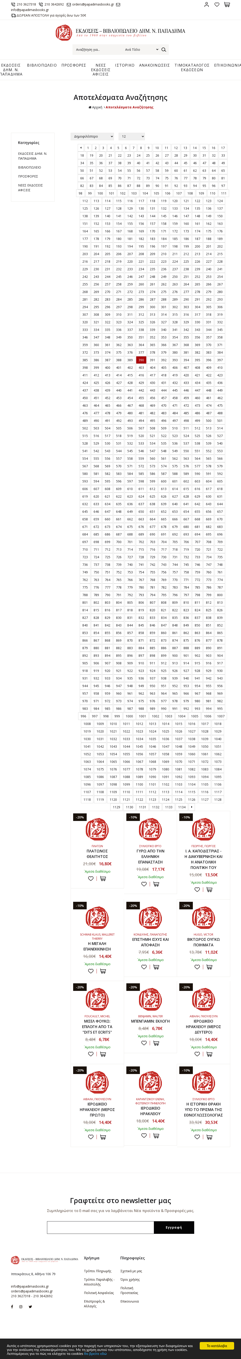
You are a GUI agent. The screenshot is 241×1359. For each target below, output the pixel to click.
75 (167, 178)
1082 (191, 769)
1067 (139, 761)
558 (130, 458)
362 (119, 345)
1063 (87, 761)
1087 (113, 777)
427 (119, 383)
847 (163, 625)
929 (208, 670)
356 (197, 337)
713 (119, 549)
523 (175, 436)
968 (208, 693)
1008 (87, 724)
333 (85, 329)
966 (186, 693)
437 (85, 390)
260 (141, 284)
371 (220, 345)
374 (107, 352)
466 (119, 405)
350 (130, 337)
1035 (152, 739)
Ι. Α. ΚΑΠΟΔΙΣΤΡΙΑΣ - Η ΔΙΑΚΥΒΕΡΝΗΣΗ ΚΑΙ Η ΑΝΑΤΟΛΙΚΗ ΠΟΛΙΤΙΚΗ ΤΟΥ (203, 859)
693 (186, 534)
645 (85, 511)
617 (208, 489)
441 (130, 390)
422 (208, 375)
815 (96, 610)
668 (197, 519)
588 (175, 473)
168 (130, 231)
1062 (218, 754)
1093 (191, 777)
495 (152, 420)
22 (120, 155)
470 (163, 405)
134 (186, 208)
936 (141, 678)
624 (141, 496)
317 (197, 314)
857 (130, 633)
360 (96, 345)
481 (141, 413)
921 (119, 670)
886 (163, 648)
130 (141, 208)
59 (167, 170)
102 (122, 193)
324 (130, 322)
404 (152, 367)
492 (119, 420)
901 (186, 655)
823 (186, 610)
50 (82, 170)
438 (96, 390)
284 (119, 299)
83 (91, 185)
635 (119, 504)
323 (119, 322)
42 (157, 163)
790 (107, 595)
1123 (152, 799)
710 (85, 549)
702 (141, 542)
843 (119, 625)
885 (152, 648)
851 (208, 625)
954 (197, 686)
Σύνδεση (206, 4)
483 (163, 413)
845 (141, 625)
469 (152, 405)
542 (96, 451)
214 (208, 254)
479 (119, 413)
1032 (113, 739)
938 (163, 678)
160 (186, 223)
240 (208, 269)
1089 (139, 777)
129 (130, 208)
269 (96, 292)
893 (96, 655)
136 (208, 208)
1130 (129, 807)
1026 (178, 731)
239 (197, 269)
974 (130, 701)
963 (152, 693)
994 (208, 708)
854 (96, 633)
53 (110, 170)
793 (141, 595)
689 (141, 534)
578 (208, 466)
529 (96, 443)
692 (175, 534)
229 (85, 269)
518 (119, 436)
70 (120, 178)
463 (85, 405)
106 (167, 193)
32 (214, 155)
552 (208, 451)
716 (152, 549)
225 (186, 261)
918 (85, 670)
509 (163, 428)
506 (130, 428)
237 (175, 269)
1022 (126, 731)
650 (141, 511)
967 (197, 693)
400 (107, 367)
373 (96, 352)
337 (130, 329)
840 (85, 625)
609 (119, 489)
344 (208, 329)
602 (186, 481)
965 (175, 693)
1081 (178, 769)
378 (152, 352)
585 (141, 473)
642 (197, 504)
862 (186, 633)
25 (148, 155)
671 (85, 526)
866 (85, 640)
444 (163, 390)
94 (195, 185)
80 (214, 178)
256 (96, 284)
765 (119, 580)
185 (175, 239)
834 (163, 617)
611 (141, 489)
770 (175, 580)
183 (152, 239)
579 (220, 466)
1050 (204, 746)
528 (85, 443)
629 (197, 496)
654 (186, 511)
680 (186, 526)
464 (96, 405)
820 (152, 610)
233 (130, 269)
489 (85, 420)
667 (186, 519)
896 (130, 655)
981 (208, 701)
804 (119, 602)
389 (130, 360)
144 (152, 216)
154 (119, 223)
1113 (165, 792)
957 (85, 693)
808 (163, 602)
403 (141, 367)
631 (220, 496)
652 (163, 511)
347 (96, 337)
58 (157, 170)
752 (119, 572)
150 (220, 216)
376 (130, 352)
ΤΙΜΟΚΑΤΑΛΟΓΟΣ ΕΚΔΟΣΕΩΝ (192, 67)
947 (119, 686)
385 (85, 360)
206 (119, 254)
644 (220, 504)
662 (130, 519)
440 (119, 390)
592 (220, 473)
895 (119, 655)
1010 (113, 724)
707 (197, 542)
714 (130, 549)
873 (163, 640)
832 (141, 617)
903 (208, 655)
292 (208, 299)
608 (107, 489)
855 (107, 633)
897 (141, 655)
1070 (178, 761)
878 (220, 640)
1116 (204, 792)
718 (175, 549)
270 (107, 292)
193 (119, 246)
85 (110, 185)
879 (85, 648)
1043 (113, 746)
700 (119, 542)
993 (197, 708)
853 (85, 633)
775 (85, 587)
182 (141, 239)
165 (96, 231)
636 (130, 504)
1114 (178, 792)
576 (186, 466)
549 (175, 451)
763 (96, 580)
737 (96, 564)
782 (163, 587)
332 (220, 322)
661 (119, 519)
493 (130, 420)
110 (212, 193)
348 (107, 337)
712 (107, 549)
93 (185, 185)
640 (175, 504)
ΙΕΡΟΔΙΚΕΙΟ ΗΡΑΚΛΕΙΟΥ (150, 1111)
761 (220, 572)
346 (85, 337)
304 (197, 307)
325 (141, 322)
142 (130, 216)
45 (185, 163)
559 (141, 458)
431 (163, 383)
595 (107, 481)
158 (163, 223)
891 (220, 648)
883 (130, 648)
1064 (100, 761)
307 (85, 314)
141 (119, 216)
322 (107, 322)
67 (91, 178)
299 (141, 307)
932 (96, 678)
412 (96, 375)
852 (220, 625)
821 (163, 610)
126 (96, 208)
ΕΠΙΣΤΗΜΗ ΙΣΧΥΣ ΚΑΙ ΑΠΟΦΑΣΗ (150, 942)
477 (96, 413)
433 (186, 383)
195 (141, 246)
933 (107, 678)
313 (152, 314)
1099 (126, 784)
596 (119, 481)
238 (186, 269)
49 (223, 163)
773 (208, 580)
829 (107, 617)
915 (197, 663)
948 (130, 686)
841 (96, 625)
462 (220, 398)
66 (82, 178)
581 (96, 473)
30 (195, 155)
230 (96, 269)
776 (96, 587)
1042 (100, 746)
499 (197, 420)
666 (175, 519)
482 (152, 413)
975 (141, 701)
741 (141, 564)
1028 (204, 731)
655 (197, 511)
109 (201, 193)
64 (214, 170)
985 (107, 708)
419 (175, 375)
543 (107, 451)
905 (85, 663)
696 (220, 534)
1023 (139, 731)
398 (85, 367)
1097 (100, 784)
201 (208, 246)
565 (208, 458)
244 (107, 276)
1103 (178, 784)
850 (197, 625)
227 (208, 261)
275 (163, 292)
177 (85, 239)
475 (220, 405)
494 (141, 420)
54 (120, 170)
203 (85, 254)
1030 (87, 739)
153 (107, 223)
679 (175, 526)
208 (141, 254)
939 (175, 678)
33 (223, 155)
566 (220, 458)
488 (220, 413)
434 (197, 383)
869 (119, 640)
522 (163, 436)
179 (107, 239)
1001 (142, 716)
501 (220, 420)
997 (94, 716)
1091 (165, 777)
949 (141, 686)
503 (96, 428)
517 (107, 436)
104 (145, 193)
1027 (191, 731)
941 (197, 678)
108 (190, 193)
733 (197, 557)
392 (163, 360)
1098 (113, 784)
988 (141, 708)
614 (175, 489)
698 (96, 542)
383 (208, 352)
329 (186, 322)
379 (163, 352)
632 (85, 504)
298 (130, 307)
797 (186, 595)
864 (208, 633)
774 (220, 580)
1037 (178, 739)
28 (176, 155)
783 (175, 587)
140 (107, 216)
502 (85, 428)
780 (141, 587)
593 (85, 481)
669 (208, 519)
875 (186, 640)
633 (96, 504)
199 (186, 246)
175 (208, 231)
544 (119, 451)
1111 (139, 792)
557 (119, 458)
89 (148, 185)
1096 (87, 784)
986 (119, 708)
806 (141, 602)
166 (107, 231)
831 (130, 617)
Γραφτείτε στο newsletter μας (120, 1200)
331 (208, 322)
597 (130, 481)
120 (175, 201)
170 (152, 231)
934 (119, 678)
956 (220, 686)
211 (175, 254)
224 (175, 261)
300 (152, 307)
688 (130, 534)
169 (141, 231)
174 (197, 231)
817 (119, 610)
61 (185, 170)
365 (152, 345)
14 (195, 148)
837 (197, 617)
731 (175, 557)
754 (141, 572)
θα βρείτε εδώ (95, 1353)
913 (175, 663)
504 (107, 428)
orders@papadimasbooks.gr (93, 4)
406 (175, 367)
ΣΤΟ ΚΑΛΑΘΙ (103, 878)
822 (175, 610)
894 (107, 655)
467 (130, 405)
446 (186, 390)
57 (148, 170)
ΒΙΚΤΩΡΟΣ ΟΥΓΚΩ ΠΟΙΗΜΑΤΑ (203, 942)
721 (208, 549)
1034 (139, 739)
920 (107, 670)
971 (96, 701)
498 (186, 420)
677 (152, 526)
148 (197, 216)
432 (175, 383)
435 (208, 383)
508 (152, 428)
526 (208, 436)
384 (220, 352)
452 (107, 398)
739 (119, 564)
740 (130, 564)
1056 (139, 754)
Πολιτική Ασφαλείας (99, 1293)
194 (130, 246)
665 (163, 519)
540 (220, 443)
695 (208, 534)
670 (220, 519)
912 (163, 663)
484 (175, 413)
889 (197, 648)
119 (163, 201)
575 (175, 466)
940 (186, 678)
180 (119, 239)
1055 (126, 754)
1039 (204, 739)
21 (110, 155)
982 (220, 701)
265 (197, 284)
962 (141, 693)
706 (186, 542)
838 (208, 617)
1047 (165, 746)
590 (197, 473)
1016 (191, 724)
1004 (181, 716)
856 (119, 633)
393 (175, 360)
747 (208, 564)
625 (152, 496)
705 (175, 542)
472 (186, 405)
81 (223, 178)
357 (208, 337)
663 (141, 519)
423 (220, 375)
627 (175, 496)
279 (208, 292)
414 (119, 375)
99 (90, 193)
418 (163, 375)
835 (175, 617)
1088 (126, 777)
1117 (218, 792)
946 (107, 686)
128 (119, 208)
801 (85, 602)
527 (220, 436)
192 (107, 246)
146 (175, 216)
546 (141, 451)
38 (120, 163)
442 (141, 390)
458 (175, 398)
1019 (87, 731)
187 (197, 239)
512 (197, 428)
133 (175, 208)
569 (107, 466)
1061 (204, 754)
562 (175, 458)
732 (186, 557)
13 (185, 148)
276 (175, 292)
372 (85, 352)
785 (197, 587)
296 (107, 307)
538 (197, 443)
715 (141, 549)
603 (197, 481)
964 (163, 693)
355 (186, 337)
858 (141, 633)
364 (141, 345)
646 (96, 511)
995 (220, 708)
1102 (165, 784)
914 (186, 663)
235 (152, 269)
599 (152, 481)
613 (163, 489)
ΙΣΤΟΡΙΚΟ (125, 65)
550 (186, 451)
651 (152, 511)
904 (220, 655)
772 (197, 580)
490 (96, 420)
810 (186, 602)
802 (96, 602)
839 (220, 617)
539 (208, 443)
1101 (152, 784)
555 (96, 458)
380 (175, 352)
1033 (126, 739)
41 (148, 163)
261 (152, 284)
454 (130, 398)
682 (208, 526)
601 (175, 481)
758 (186, 572)
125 (85, 208)
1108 (100, 792)
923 (141, 670)
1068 (152, 761)
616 (197, 489)
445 (175, 390)
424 (85, 383)
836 (186, 617)
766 (130, 580)
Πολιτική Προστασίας (129, 1290)
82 (82, 185)
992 (186, 708)
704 (163, 542)
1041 (87, 746)
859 (152, 633)
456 (152, 398)
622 (119, 496)
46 (195, 163)
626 (163, 496)
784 (186, 587)
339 (152, 329)
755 (152, 572)
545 (130, 451)
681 (197, 526)
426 (107, 383)
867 (96, 640)
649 (130, 511)
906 (96, 663)
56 (138, 170)
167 (119, 231)
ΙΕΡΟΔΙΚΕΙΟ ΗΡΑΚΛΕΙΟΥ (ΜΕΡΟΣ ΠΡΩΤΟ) (97, 1110)
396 (208, 360)
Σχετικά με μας (131, 1271)
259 (130, 284)
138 (85, 216)
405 (163, 367)
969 (220, 693)
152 (96, 223)
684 (85, 534)
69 (110, 178)
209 (152, 254)
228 (220, 261)
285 (130, 299)
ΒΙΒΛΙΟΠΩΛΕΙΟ (42, 65)
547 (152, 451)
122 (197, 201)
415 (130, 375)
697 (85, 542)
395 (197, 360)
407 (186, 367)
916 (208, 663)
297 (119, 307)
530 (107, 443)
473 (197, 405)
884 (141, 648)
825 (208, 610)
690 (152, 534)
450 (85, 398)
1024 (152, 731)
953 (186, 686)
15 (204, 148)
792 (130, 595)
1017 (204, 724)
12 (176, 148)
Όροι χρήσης (130, 1279)
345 (220, 329)
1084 (218, 769)
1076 (113, 769)
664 (152, 519)
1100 (139, 784)
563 (186, 458)
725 (107, 557)
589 (186, 473)
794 (152, 595)
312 (141, 314)
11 (166, 148)
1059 (178, 754)
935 (130, 678)
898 (152, 655)
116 (130, 201)
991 (175, 708)
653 (175, 511)
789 (96, 595)
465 (107, 405)
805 (130, 602)
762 (85, 580)
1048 (178, 746)
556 (107, 458)
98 (80, 193)
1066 (126, 761)
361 (107, 345)
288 (163, 299)
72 (138, 178)
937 (152, 678)
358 (220, 337)
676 (141, 526)
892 (85, 655)
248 (152, 276)
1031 (100, 739)
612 (152, 489)
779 (130, 587)
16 (213, 148)
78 (195, 178)
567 (85, 466)
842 (107, 625)
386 (96, 360)
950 (152, 686)
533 (141, 443)
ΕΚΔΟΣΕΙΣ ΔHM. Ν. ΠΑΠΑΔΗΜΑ (32, 156)
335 (107, 329)
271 (119, 292)
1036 (165, 739)
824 (197, 610)
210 (163, 254)
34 (82, 163)
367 (175, 345)
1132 (155, 807)
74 (157, 178)
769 (163, 580)
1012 (139, 724)
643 (208, 504)
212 (186, 254)
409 (208, 367)
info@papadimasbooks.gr (30, 1286)
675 (130, 526)
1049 (191, 746)
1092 (178, 777)
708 (208, 542)
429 (141, 383)
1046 (152, 746)
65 (223, 170)
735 (220, 557)
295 (96, 307)
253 (208, 276)
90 (157, 185)
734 (208, 557)
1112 (152, 792)
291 (197, 299)
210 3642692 (54, 4)
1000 (129, 716)
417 (152, 375)
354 (175, 337)
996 (83, 716)
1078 (139, 769)
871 (141, 640)
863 (197, 633)
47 (204, 163)
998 (106, 716)
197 (163, 246)
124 (220, 201)
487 (208, 413)
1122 (139, 799)
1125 (178, 799)
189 (220, 239)
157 (152, 223)
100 (100, 193)
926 (175, 670)
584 (130, 473)
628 (186, 496)
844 (130, 625)
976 (152, 701)
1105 (204, 784)
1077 (126, 769)
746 (197, 564)
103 (134, 193)
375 (119, 352)
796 (175, 595)
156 (141, 223)
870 (130, 640)
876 (197, 640)
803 (107, 602)
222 (152, 261)
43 (167, 163)
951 (163, 686)
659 (96, 519)
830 (119, 617)
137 (220, 208)
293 (220, 299)
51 (91, 170)
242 (85, 276)
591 (208, 473)
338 (141, 329)
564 (197, 458)
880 (96, 648)
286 (141, 299)
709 (220, 542)
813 (220, 602)
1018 (218, 724)
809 (175, 602)
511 (186, 428)
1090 (152, 777)
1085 (87, 777)
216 (85, 261)
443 (152, 390)
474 (208, 405)
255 (85, 284)
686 (107, 534)
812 (208, 602)
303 (186, 307)
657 (220, 511)
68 (101, 178)
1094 (204, 777)
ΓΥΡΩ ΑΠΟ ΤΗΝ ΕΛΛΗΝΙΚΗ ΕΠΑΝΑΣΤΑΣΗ (150, 857)
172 (175, 231)
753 (130, 572)
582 (107, 473)
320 (85, 322)
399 (96, 367)
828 (96, 617)
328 (175, 322)
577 (197, 466)
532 (130, 443)
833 (152, 617)
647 (107, 511)
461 (208, 398)
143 (141, 216)
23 (129, 155)
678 (163, 526)
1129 (116, 807)
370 (208, 345)
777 (107, 587)
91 (167, 185)
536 (175, 443)
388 (119, 360)
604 (208, 481)
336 (119, 329)
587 (163, 473)
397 (220, 360)
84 (101, 185)
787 (220, 587)
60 (176, 170)
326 (152, 322)
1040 (218, 739)
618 (220, 489)
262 (163, 284)
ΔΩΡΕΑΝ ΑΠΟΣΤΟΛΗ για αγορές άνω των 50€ (51, 15)
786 (208, 587)
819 (141, 610)
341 (175, 329)
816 (107, 610)
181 (130, 239)
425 (96, 383)
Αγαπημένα (217, 4)
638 (152, 504)
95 (204, 185)
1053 (100, 754)
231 (107, 269)
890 (208, 648)
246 (130, 276)
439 (107, 390)
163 (220, 223)
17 (223, 148)
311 (130, 314)
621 (107, 496)
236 (163, 269)
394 (186, 360)
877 (208, 640)
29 (185, 155)
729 (152, 557)
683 (220, 526)
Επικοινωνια (129, 1301)
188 (208, 239)
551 (197, 451)
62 (195, 170)
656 (208, 511)
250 (175, 276)
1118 (87, 799)
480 (130, 413)
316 (186, 314)
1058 (165, 754)
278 (197, 292)
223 (163, 261)
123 (208, 201)
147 (186, 216)
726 (119, 557)
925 (163, 670)
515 (85, 436)
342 (186, 329)
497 (175, 420)
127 (107, 208)
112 (85, 201)
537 (186, 443)
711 (96, 549)
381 (186, 352)
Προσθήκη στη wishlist (91, 878)
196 (152, 246)
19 (91, 155)
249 (163, 276)
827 (85, 617)
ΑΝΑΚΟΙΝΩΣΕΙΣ (154, 65)
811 (197, 602)
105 (156, 193)
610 (130, 489)
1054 (113, 754)
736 (85, 564)
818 (130, 610)
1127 (204, 799)
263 (175, 284)
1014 (165, 724)
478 (107, 413)
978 (175, 701)
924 (152, 670)
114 (107, 201)
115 (119, 201)
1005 (194, 716)
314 (163, 314)
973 (119, 701)
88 (138, 185)
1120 (113, 799)
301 (163, 307)
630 (208, 496)
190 (85, 246)
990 (163, 708)
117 (141, 201)
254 (220, 276)
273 (141, 292)
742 (152, 564)
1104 (191, 784)
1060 (191, 754)
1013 (152, 724)
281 (85, 299)
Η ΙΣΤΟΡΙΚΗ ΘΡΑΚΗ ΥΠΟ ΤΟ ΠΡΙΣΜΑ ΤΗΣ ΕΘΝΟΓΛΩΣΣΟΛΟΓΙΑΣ (203, 1110)
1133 (168, 807)
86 (120, 185)
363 (130, 345)
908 (119, 663)
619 (85, 496)
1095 (218, 777)
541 (85, 451)
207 (130, 254)
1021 (113, 731)
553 (220, 451)
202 (220, 246)
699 (107, 542)
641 (186, 504)
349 (119, 337)
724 (96, 557)
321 (96, 322)
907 (107, 663)
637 (141, 504)
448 (208, 390)
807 (152, 602)
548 (163, 451)
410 (220, 367)
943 (220, 678)
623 (130, 496)
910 (141, 663)
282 (96, 299)
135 (197, 208)
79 (204, 178)
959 (107, 693)
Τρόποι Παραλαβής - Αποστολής (99, 1281)
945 (96, 686)
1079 (152, 769)
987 (130, 708)
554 (85, 458)
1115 (191, 792)
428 (130, 383)
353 (163, 337)
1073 (218, 761)
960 (119, 693)
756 (163, 572)
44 (176, 163)
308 (96, 314)
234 (141, 269)
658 (85, 519)
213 (197, 254)
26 (157, 155)
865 (220, 633)
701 (130, 542)
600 (163, 481)
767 (141, 580)
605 (220, 481)
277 (186, 292)
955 (208, 686)
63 (204, 170)
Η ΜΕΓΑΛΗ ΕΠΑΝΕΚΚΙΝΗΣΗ (97, 946)
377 (141, 352)
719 (186, 549)
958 (96, 693)
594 (96, 481)
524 (186, 436)
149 (208, 216)
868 (107, 640)
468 (141, 405)
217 (96, 261)
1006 (207, 716)
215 (220, 254)
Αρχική (95, 107)
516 (96, 436)
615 (186, 489)
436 (220, 383)
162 (208, 223)
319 (220, 314)
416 (141, 375)
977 (163, 701)
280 (220, 292)
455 (141, 398)
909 (130, 663)
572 (141, 466)
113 (96, 201)
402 (130, 367)
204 (96, 254)
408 (197, 367)
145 (163, 216)
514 (220, 428)
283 (107, 299)
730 (163, 557)
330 (197, 322)
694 (197, 534)
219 (119, 261)
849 (186, 625)
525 (197, 436)
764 (107, 580)
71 (129, 178)
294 (85, 307)
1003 (168, 716)
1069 (165, 761)
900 (175, 655)
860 (163, 633)
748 (220, 564)
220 (130, 261)
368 (186, 345)
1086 (100, 777)
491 (107, 420)
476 (85, 413)
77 (185, 178)
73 (148, 178)
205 (107, 254)
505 (119, 428)
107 (179, 193)
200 (197, 246)
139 (96, 216)
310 (119, 314)
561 (163, 458)
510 (175, 428)
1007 (220, 716)
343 (197, 329)
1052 (87, 754)
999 (117, 716)
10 (157, 148)
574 (163, 466)
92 (176, 185)
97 (223, 185)
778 (119, 587)
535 (163, 443)
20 (101, 155)
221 (141, 261)
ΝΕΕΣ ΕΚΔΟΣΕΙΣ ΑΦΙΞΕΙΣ (101, 69)
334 (96, 329)
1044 (126, 746)
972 (107, 701)
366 (163, 345)
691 (163, 534)
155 (130, 223)
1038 (191, 739)
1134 (182, 807)
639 (163, 504)
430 (152, 383)
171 (163, 231)
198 (175, 246)
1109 (113, 792)
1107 (87, 792)
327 (163, 322)
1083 (204, 769)
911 (152, 663)
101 (111, 193)
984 (96, 708)
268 (85, 292)
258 (119, 284)
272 (130, 292)
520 (141, 436)
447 (197, 390)
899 (163, 655)
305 (208, 307)
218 (107, 261)
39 (129, 163)
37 (110, 163)
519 (130, 436)
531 (119, 443)
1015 (178, 724)
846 (152, 625)
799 (208, 595)
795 (163, 595)
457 (163, 398)
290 (186, 299)
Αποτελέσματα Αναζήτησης (129, 107)
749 (85, 572)
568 (96, 466)
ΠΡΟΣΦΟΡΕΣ (73, 65)
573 (152, 466)
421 (197, 375)
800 (220, 595)
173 (186, 231)
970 (85, 701)
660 (107, 519)
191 (96, 246)
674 (119, 526)
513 (208, 428)
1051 (218, 746)
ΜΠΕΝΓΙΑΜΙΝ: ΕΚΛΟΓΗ (150, 1021)
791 (119, 595)
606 (85, 489)
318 (208, 314)
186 (186, 239)
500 (208, 420)
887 (175, 648)
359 (85, 345)
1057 (152, 754)
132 (163, 208)
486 (197, 413)
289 (175, 299)
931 (85, 678)
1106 (218, 784)
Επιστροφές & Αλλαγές (94, 1303)
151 (85, 223)
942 (208, 678)
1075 (100, 769)
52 (101, 170)
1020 (100, 731)
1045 (139, 746)
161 (197, 223)
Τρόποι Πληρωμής (97, 1271)
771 (186, 580)
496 (163, 420)
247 (141, 276)
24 (138, 155)
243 (96, 276)
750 (96, 572)
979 (186, 701)
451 (96, 398)
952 (175, 686)
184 (163, 239)
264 (186, 284)
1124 (165, 799)
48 (214, 163)
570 (119, 466)
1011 (126, 724)
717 (163, 549)
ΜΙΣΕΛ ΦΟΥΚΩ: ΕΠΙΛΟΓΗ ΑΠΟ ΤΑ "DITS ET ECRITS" (97, 1027)
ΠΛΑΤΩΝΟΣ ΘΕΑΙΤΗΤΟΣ (97, 854)
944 (85, 686)
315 (175, 314)
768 (152, 580)
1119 (100, 799)
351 (141, 337)
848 (175, 625)
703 (152, 542)
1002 (155, 716)
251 (186, 276)
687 (119, 534)
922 (130, 670)
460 (197, 398)
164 (85, 231)
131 (152, 208)
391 (152, 360)
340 (163, 329)
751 (107, 572)
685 (96, 534)
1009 (100, 724)
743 (163, 564)
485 (186, 413)
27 (167, 155)
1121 (126, 799)
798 (197, 595)
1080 (165, 769)
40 (138, 163)
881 (107, 648)
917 (220, 663)
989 (152, 708)
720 (197, 549)
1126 (191, 799)
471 (175, 405)
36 (101, 163)
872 (152, 640)
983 (85, 708)
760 (208, 572)
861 (175, 633)
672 (96, 526)
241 (220, 269)
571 (130, 466)
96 (214, 185)
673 (107, 526)
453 (119, 398)
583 (119, 473)
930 (220, 670)
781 (152, 587)
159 (175, 223)
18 (82, 155)
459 (186, 398)
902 (197, 655)
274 (152, 292)
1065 (113, 761)
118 (152, 201)
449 (220, 390)
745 (186, 564)
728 (141, 557)
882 (119, 648)
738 (107, 564)
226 (197, 261)
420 (186, 375)
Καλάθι (227, 4)
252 (197, 276)
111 (224, 193)
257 (107, 284)
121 (186, 201)
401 (119, 367)
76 (176, 178)
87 (129, 185)
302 (175, 307)
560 (152, 458)
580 (85, 473)
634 (107, 504)
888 (186, 648)
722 (220, 549)
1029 (218, 731)
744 (175, 564)
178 (96, 239)
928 (197, 670)
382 (197, 352)
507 (141, 428)
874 (175, 640)
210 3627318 (26, 4)
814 (85, 610)
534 (152, 443)
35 (91, 163)
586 (152, 473)
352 (152, 337)
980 (197, 701)
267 (220, 284)
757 (175, 572)
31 (204, 155)
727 (130, 557)
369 (197, 345)
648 (119, 511)
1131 (142, 807)
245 (119, 276)
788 (85, 595)
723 (85, 557)
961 (130, 693)
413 (107, 375)
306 (220, 307)
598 (141, 481)
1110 (126, 792)
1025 (165, 731)
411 (85, 375)
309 (107, 314)
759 (197, 572)
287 (152, 299)
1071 (191, 761)
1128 (218, 799)
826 (220, 610)
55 (129, 170)
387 (107, 360)
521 (152, 436)
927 (186, 670)
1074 (87, 769)
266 (208, 284)
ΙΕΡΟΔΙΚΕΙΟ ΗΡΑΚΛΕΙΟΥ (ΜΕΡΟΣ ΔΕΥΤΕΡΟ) (203, 1027)
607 (96, 489)
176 (220, 231)
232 (119, 269)
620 (96, 496)
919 (96, 670)
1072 (204, 761)
